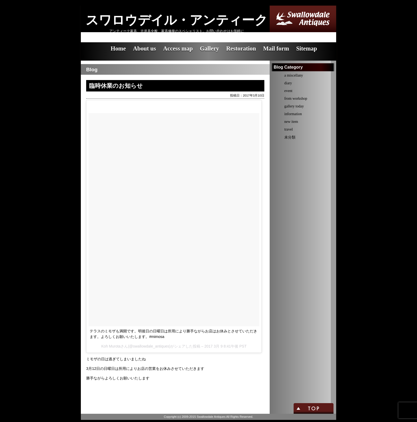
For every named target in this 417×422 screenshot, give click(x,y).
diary (288, 83)
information (293, 114)
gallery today (294, 106)
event (288, 91)
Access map (178, 48)
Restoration (241, 48)
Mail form (276, 48)
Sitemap (306, 48)
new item (291, 122)
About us (144, 48)
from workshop (295, 99)
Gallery (209, 48)
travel (288, 129)
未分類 (289, 137)
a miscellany (293, 75)
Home (118, 48)
